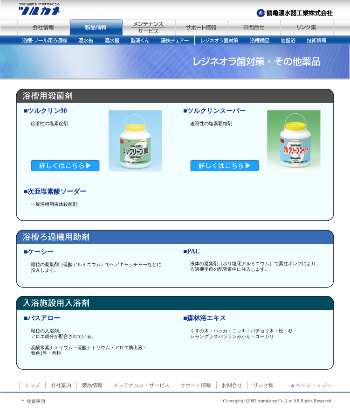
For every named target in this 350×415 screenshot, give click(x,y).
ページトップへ (310, 385)
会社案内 (61, 385)
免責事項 (36, 401)
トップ (32, 385)
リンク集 (263, 385)
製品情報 (92, 385)
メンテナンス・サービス (141, 385)
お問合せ (232, 385)
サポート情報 (195, 385)
